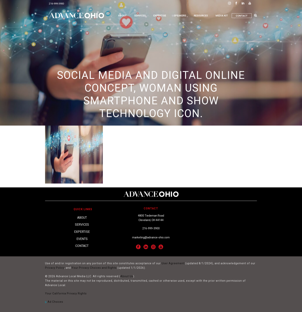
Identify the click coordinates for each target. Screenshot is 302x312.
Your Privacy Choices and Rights (94, 267)
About (122, 15)
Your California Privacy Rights (66, 293)
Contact (241, 15)
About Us (126, 276)
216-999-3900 (56, 3)
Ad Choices (54, 301)
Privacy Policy (54, 267)
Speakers (180, 15)
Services (140, 15)
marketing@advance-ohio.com (151, 237)
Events (82, 239)
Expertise (159, 15)
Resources (201, 15)
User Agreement (173, 263)
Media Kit (222, 15)
